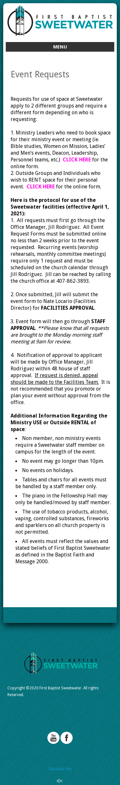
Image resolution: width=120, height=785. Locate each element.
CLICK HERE (77, 160)
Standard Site (60, 769)
